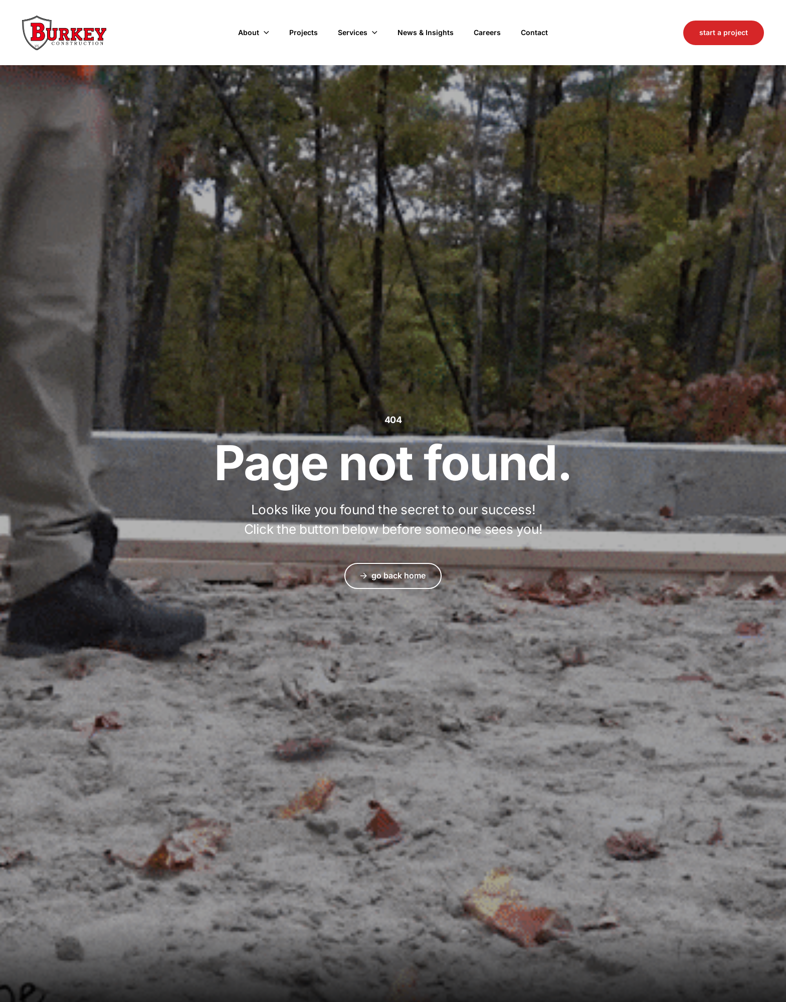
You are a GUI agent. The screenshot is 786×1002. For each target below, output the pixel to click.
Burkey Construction (64, 33)
